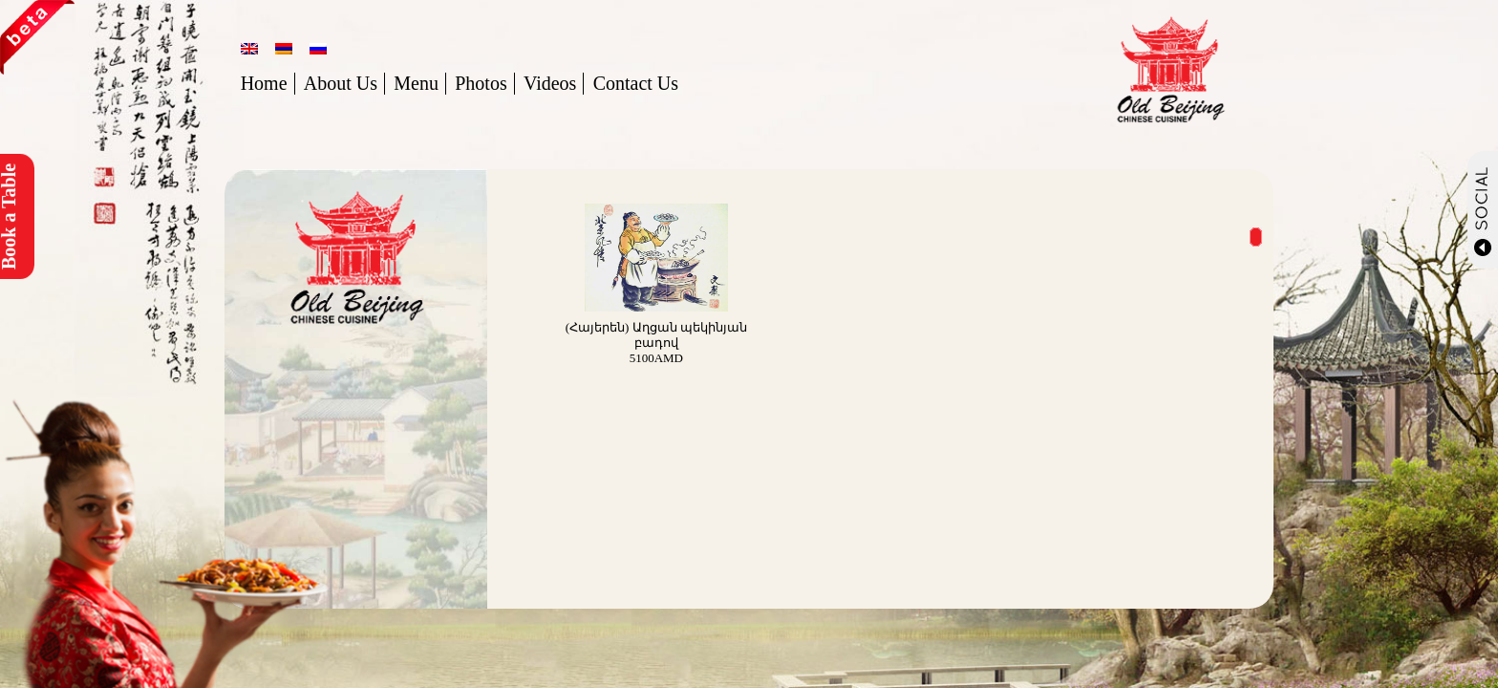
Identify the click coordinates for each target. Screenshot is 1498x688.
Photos (480, 83)
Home (264, 83)
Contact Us (635, 83)
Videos (550, 83)
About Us (340, 83)
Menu (416, 83)
